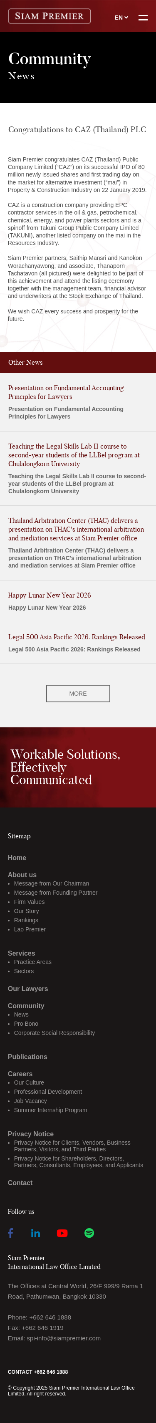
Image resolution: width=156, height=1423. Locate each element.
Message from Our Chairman (51, 883)
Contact (20, 1182)
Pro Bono (26, 1023)
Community (26, 1005)
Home (17, 857)
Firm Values (29, 901)
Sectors (24, 971)
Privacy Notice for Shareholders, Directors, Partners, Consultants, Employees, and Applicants (79, 1161)
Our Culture (29, 1082)
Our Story (26, 911)
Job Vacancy (30, 1101)
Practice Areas (33, 962)
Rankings (26, 920)
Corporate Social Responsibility (54, 1032)
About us (22, 874)
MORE (78, 693)
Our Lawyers (28, 988)
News (21, 1014)
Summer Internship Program (50, 1110)
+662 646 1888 (50, 1317)
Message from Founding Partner (56, 892)
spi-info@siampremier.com (64, 1338)
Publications (27, 1056)
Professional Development (48, 1091)
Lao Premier (30, 929)
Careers (20, 1073)
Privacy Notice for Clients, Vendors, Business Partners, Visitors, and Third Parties (72, 1146)
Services (21, 953)
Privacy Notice (31, 1134)
